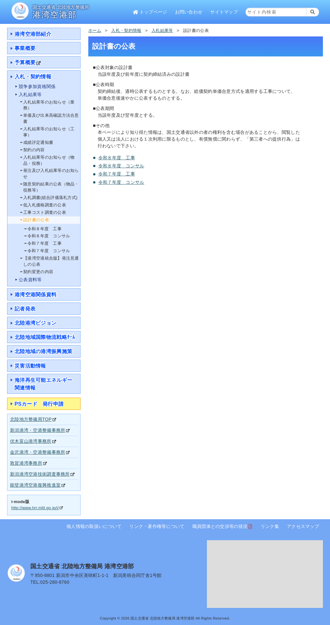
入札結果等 (162, 30)
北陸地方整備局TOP (31, 419)
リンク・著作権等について (156, 526)
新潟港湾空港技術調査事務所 (40, 474)
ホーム (94, 30)
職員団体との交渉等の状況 (220, 526)
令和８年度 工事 (116, 157)
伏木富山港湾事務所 (31, 441)
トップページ (150, 12)
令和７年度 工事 (116, 173)
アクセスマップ (303, 526)
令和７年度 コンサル (121, 182)
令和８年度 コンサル (121, 165)
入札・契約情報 (126, 30)
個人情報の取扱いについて (93, 526)
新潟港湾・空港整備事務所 (37, 430)
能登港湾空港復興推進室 (35, 485)
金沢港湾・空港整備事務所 (37, 452)
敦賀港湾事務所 (26, 463)
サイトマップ (224, 12)
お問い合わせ (189, 12)
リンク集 (270, 526)
